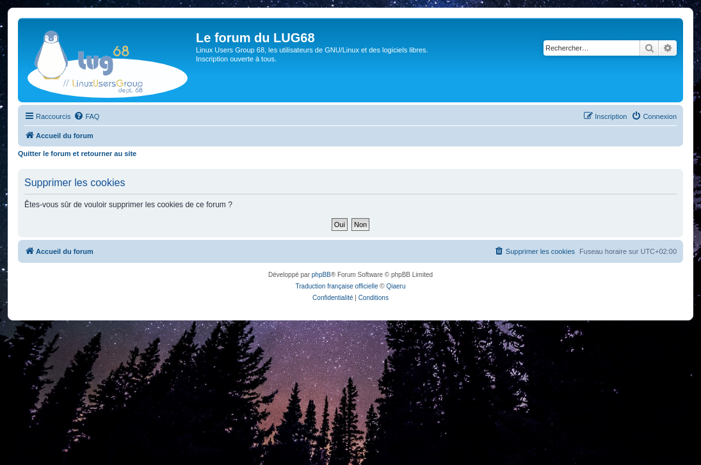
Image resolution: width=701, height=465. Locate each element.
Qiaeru (395, 286)
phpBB (321, 274)
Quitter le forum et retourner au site (77, 153)
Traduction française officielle (337, 286)
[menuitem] (86, 116)
